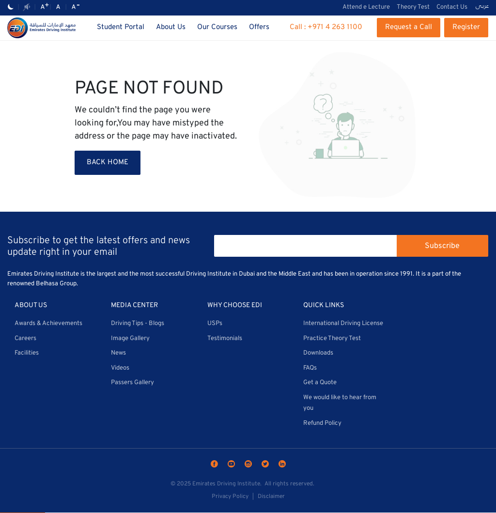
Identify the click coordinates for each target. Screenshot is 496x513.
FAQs (310, 368)
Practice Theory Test (332, 338)
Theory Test (413, 7)
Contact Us (451, 7)
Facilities (27, 353)
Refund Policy (322, 423)
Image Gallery (130, 338)
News (118, 353)
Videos (120, 368)
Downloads (318, 353)
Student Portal (120, 27)
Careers (25, 338)
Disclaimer (271, 496)
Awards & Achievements (48, 323)
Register (466, 27)
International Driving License (343, 323)
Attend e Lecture (366, 7)
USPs (214, 323)
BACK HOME (107, 162)
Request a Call (408, 27)
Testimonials (224, 338)
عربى (482, 7)
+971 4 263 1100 (335, 27)
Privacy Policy (230, 496)
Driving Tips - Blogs (137, 323)
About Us (171, 27)
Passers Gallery (132, 383)
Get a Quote (320, 383)
